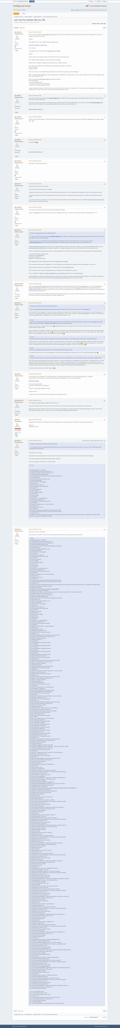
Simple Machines (23, 1026)
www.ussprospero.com (96, 102)
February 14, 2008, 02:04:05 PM (35, 116)
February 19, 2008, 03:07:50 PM (35, 400)
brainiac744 (19, 283)
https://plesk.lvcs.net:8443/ (49, 34)
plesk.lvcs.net (70, 267)
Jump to (86, 1017)
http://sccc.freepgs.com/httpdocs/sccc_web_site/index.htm (53, 273)
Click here (76, 10)
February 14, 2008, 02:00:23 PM (35, 95)
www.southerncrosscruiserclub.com (96, 199)
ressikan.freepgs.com (42, 74)
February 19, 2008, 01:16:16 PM (35, 373)
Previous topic (96, 23)
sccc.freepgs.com (40, 255)
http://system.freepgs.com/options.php (38, 45)
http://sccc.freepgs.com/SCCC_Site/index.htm (40, 315)
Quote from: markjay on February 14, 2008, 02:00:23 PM (43, 233)
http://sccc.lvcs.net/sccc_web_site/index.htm (74, 363)
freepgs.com (79, 287)
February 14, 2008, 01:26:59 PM (35, 32)
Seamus (18, 183)
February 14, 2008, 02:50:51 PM (35, 139)
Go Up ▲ (106, 1026)
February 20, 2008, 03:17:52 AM (35, 419)
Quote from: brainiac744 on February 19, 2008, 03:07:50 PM (44, 443)
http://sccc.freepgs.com (84, 313)
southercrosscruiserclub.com (35, 287)
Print (104, 27)
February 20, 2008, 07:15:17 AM (35, 529)
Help (95, 1026)
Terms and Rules (100, 1026)
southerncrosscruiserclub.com (41, 286)
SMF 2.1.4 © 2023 (15, 1026)
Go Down (16, 27)
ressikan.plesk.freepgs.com (44, 79)
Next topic (103, 23)
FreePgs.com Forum (22, 6)
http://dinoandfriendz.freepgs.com (36, 109)
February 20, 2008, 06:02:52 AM (35, 440)
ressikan (18, 32)
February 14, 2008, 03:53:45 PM (35, 160)
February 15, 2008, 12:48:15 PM (35, 207)
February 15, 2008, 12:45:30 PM (35, 183)
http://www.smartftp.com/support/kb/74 (50, 589)
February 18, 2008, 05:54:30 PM (35, 283)
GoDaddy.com (37, 212)
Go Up (15, 1011)
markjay (18, 95)
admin (18, 419)
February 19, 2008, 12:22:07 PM (35, 302)
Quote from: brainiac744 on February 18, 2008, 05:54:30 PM (44, 306)
